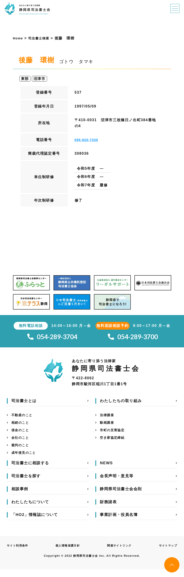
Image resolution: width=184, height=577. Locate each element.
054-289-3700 (132, 338)
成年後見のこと (25, 460)
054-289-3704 (52, 338)
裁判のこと (21, 451)
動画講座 (108, 426)
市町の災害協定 (114, 434)
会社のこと (21, 443)
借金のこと (21, 434)
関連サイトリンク (119, 553)
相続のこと (21, 426)
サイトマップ (166, 553)
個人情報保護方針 (68, 553)
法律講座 (108, 418)
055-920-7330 (88, 140)
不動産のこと (23, 418)
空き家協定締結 (114, 443)
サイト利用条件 (19, 553)
